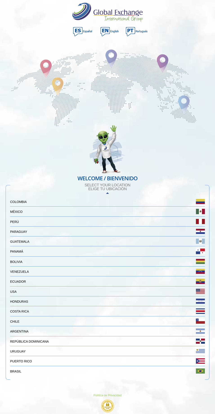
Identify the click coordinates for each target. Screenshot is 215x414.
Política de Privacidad (107, 395)
